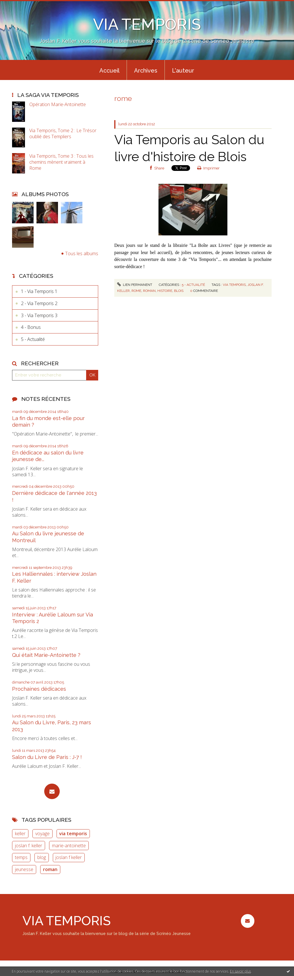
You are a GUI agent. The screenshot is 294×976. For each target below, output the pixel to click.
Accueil (109, 70)
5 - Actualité (33, 339)
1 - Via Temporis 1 (39, 291)
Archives (145, 70)
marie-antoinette (69, 845)
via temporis (73, 833)
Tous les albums (81, 253)
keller (20, 833)
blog (41, 857)
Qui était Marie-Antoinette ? (46, 655)
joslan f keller (68, 857)
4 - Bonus (31, 327)
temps (21, 857)
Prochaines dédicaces (39, 689)
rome (136, 291)
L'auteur (183, 70)
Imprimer (208, 168)
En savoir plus (240, 971)
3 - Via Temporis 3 (39, 315)
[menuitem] (109, 70)
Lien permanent (134, 285)
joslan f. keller (28, 845)
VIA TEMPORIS (147, 24)
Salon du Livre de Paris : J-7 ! (47, 757)
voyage (42, 833)
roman (50, 869)
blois (178, 291)
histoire (164, 291)
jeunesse (24, 869)
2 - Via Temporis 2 (39, 303)
